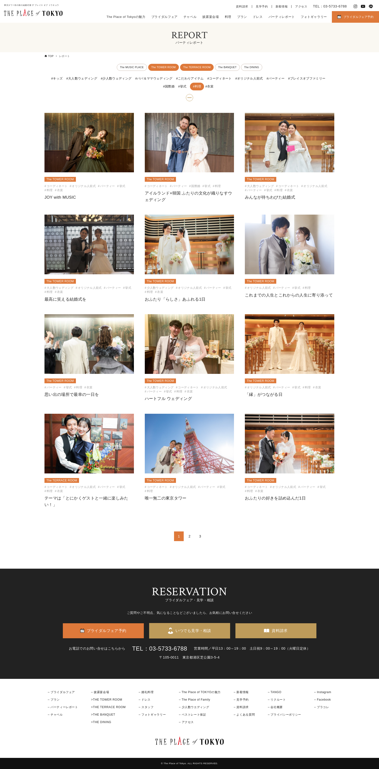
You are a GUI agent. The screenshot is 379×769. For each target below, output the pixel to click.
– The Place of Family (194, 699)
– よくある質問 (244, 714)
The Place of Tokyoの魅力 (126, 17)
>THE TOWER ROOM (106, 699)
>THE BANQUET (103, 714)
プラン (242, 17)
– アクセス (186, 722)
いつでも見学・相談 (193, 631)
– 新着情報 (241, 692)
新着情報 (282, 6)
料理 (228, 17)
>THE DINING (101, 722)
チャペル (190, 17)
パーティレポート (282, 17)
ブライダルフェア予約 (358, 17)
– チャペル (55, 714)
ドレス (258, 17)
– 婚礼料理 (146, 692)
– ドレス (145, 699)
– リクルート (277, 699)
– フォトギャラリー (152, 714)
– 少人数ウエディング (194, 707)
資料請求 (242, 6)
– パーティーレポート (63, 707)
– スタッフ (146, 707)
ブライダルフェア (164, 17)
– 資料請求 (241, 707)
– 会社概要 (275, 707)
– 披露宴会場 (100, 692)
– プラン (54, 699)
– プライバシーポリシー (284, 714)
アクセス (301, 6)
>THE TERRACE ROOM (108, 707)
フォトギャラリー (314, 17)
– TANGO (274, 692)
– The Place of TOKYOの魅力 (200, 692)
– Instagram (322, 692)
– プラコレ (321, 707)
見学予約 (262, 6)
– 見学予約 (241, 699)
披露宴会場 (210, 17)
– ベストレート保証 (192, 714)
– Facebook (322, 699)
